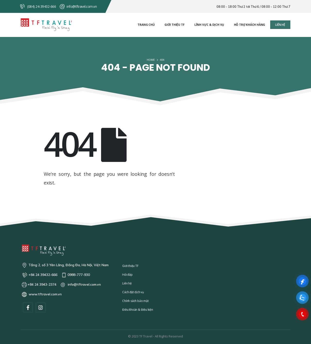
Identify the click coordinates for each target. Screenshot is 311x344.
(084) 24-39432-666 (41, 6)
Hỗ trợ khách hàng (249, 25)
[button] (280, 24)
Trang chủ (146, 25)
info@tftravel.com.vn (82, 6)
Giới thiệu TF (174, 25)
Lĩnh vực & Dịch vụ (209, 25)
